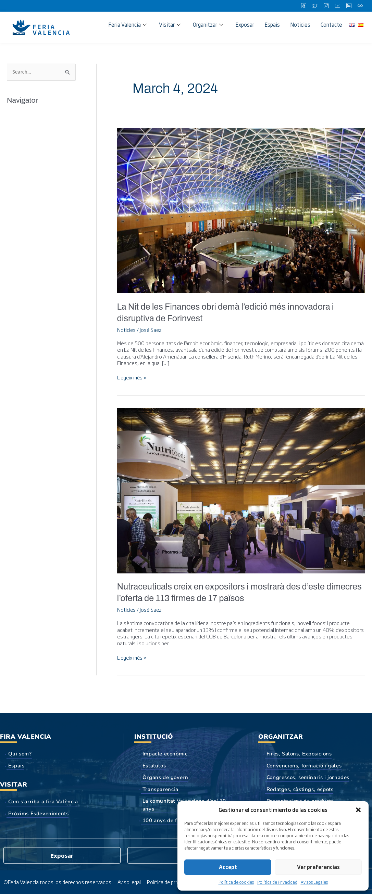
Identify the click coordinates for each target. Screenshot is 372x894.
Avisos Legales (314, 882)
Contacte (331, 24)
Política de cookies (236, 882)
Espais (272, 24)
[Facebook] (303, 6)
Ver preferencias (318, 867)
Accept (228, 867)
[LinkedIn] (349, 6)
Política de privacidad (171, 881)
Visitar (170, 24)
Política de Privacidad (277, 882)
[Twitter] (315, 6)
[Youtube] (337, 6)
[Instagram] (326, 6)
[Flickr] (360, 6)
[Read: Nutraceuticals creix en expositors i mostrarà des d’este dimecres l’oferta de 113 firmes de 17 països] (241, 489)
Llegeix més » (133, 377)
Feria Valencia (127, 24)
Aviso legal (129, 881)
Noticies (300, 24)
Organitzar (208, 24)
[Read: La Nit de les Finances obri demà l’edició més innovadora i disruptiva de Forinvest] (241, 209)
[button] (358, 809)
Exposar (244, 24)
